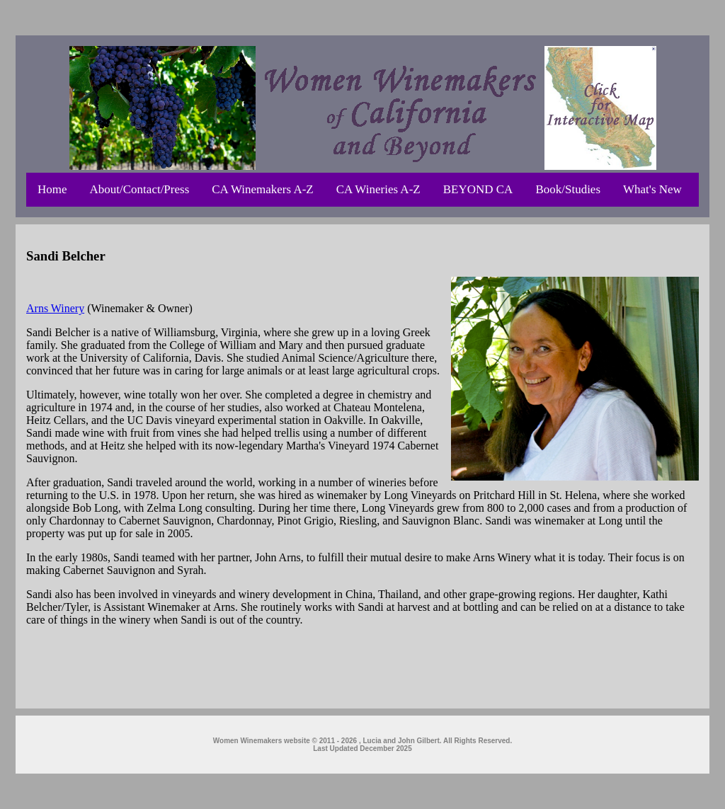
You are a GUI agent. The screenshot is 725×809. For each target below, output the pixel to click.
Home (52, 189)
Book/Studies (567, 189)
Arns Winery (55, 308)
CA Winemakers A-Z (262, 189)
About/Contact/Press (140, 189)
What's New (652, 189)
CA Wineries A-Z (378, 189)
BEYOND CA (478, 189)
